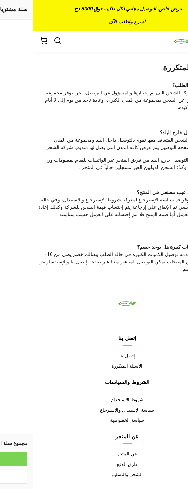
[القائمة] (177, 41)
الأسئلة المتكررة (94, 366)
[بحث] (24, 41)
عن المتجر (94, 453)
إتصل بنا (94, 356)
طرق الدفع (94, 464)
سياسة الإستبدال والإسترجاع (94, 410)
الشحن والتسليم (94, 474)
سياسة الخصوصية (94, 420)
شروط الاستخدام (94, 399)
